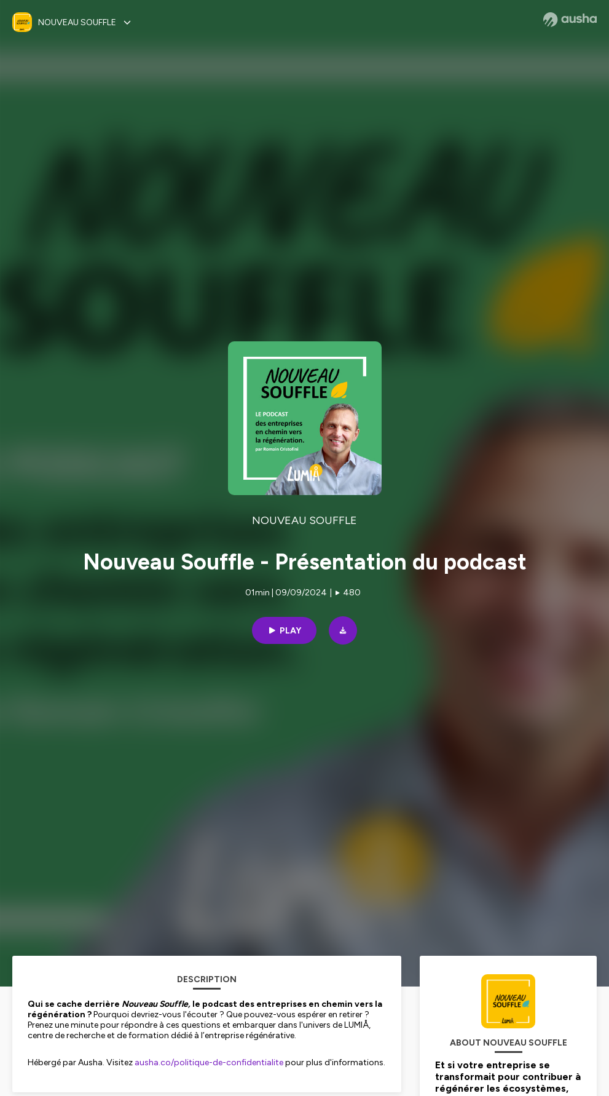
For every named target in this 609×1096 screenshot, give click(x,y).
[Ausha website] (570, 19)
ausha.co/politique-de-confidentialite (209, 1062)
